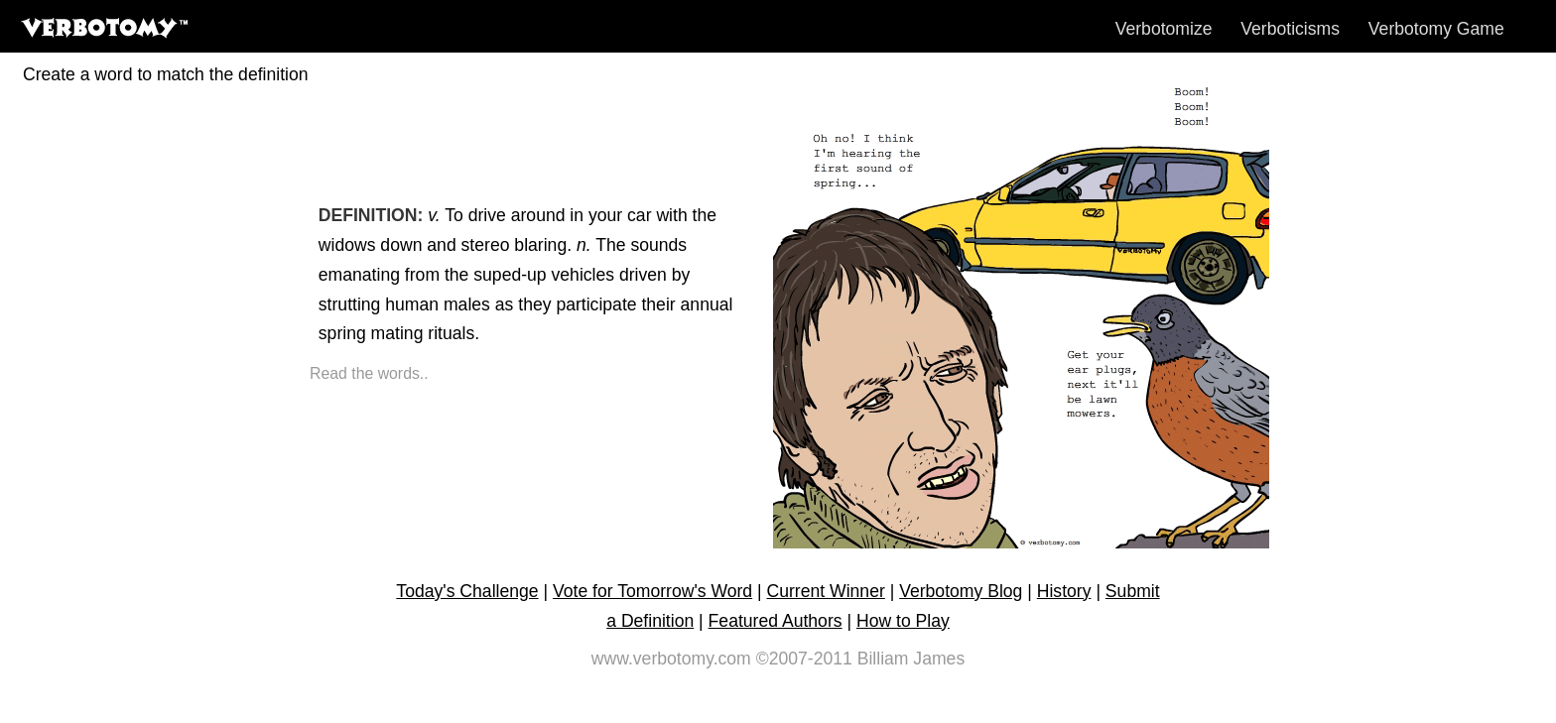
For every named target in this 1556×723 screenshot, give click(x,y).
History (1064, 591)
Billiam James (911, 658)
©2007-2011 (804, 658)
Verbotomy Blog (960, 591)
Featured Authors (776, 621)
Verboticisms (1290, 29)
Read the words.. (369, 373)
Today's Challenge (467, 591)
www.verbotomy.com (671, 658)
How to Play (903, 621)
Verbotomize (1164, 29)
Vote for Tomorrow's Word (652, 591)
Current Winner (826, 591)
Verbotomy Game (1436, 29)
